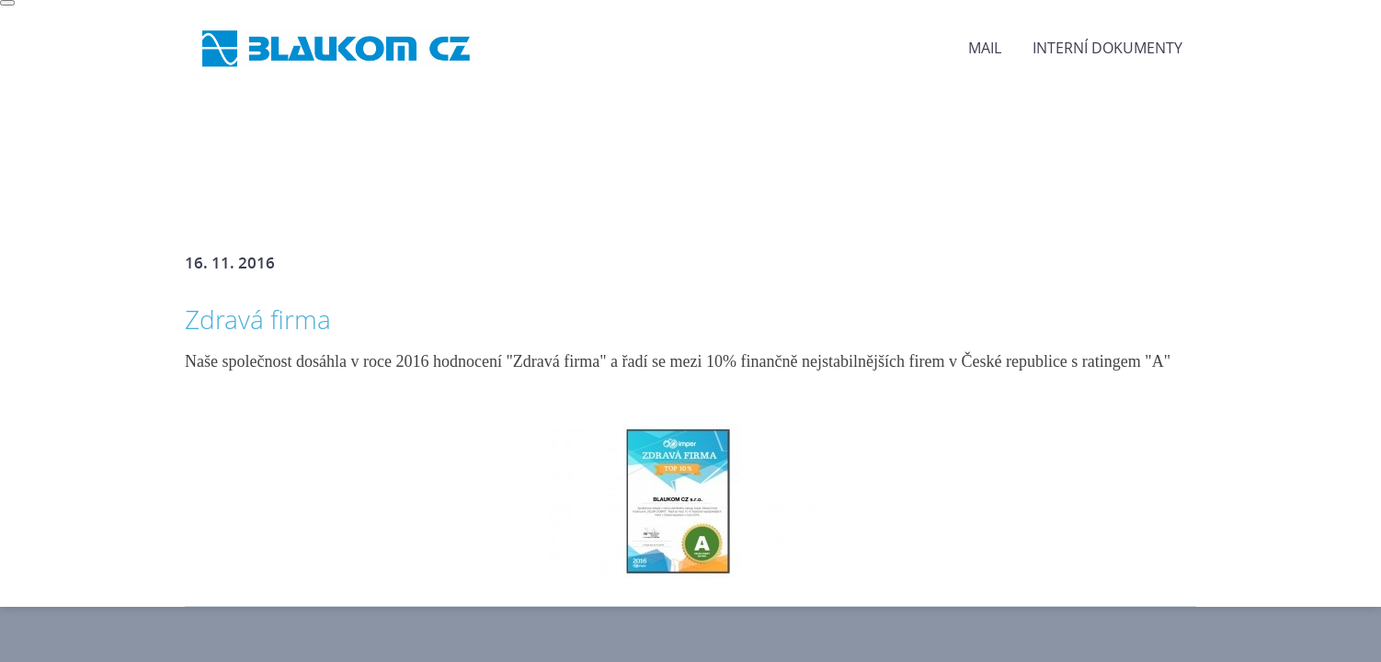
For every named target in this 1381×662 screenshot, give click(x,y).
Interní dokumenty (1107, 48)
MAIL (984, 48)
